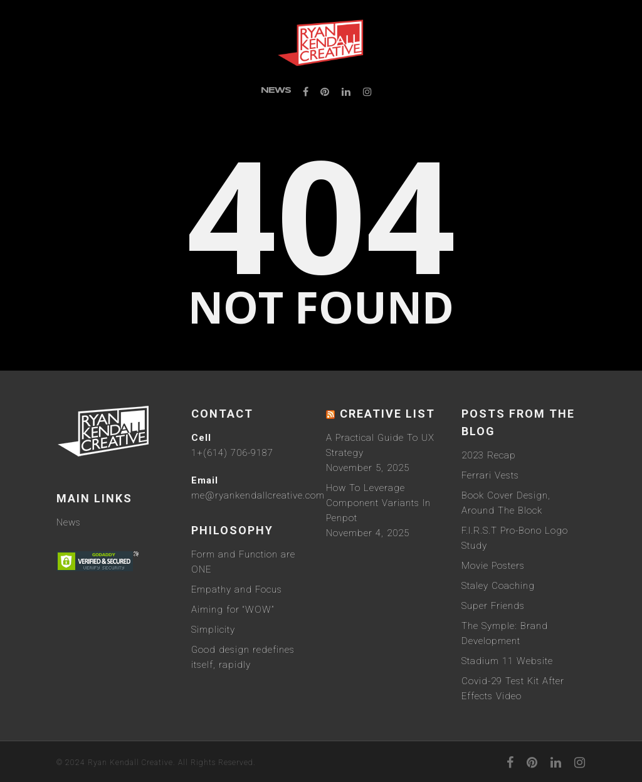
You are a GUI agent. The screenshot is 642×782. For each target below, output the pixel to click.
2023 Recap (488, 455)
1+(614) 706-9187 (232, 452)
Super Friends (493, 605)
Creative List (387, 413)
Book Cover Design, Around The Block (505, 503)
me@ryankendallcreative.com (258, 495)
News (276, 91)
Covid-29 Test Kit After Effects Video (512, 688)
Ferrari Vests (490, 475)
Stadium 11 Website (507, 661)
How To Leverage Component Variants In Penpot (378, 503)
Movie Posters (493, 565)
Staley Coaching (498, 585)
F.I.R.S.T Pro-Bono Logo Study (514, 538)
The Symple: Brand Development (504, 633)
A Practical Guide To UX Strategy (380, 445)
